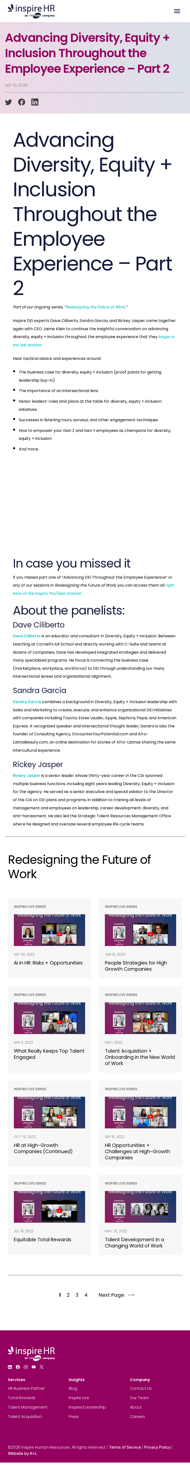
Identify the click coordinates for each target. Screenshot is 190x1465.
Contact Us (141, 1391)
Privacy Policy (157, 1449)
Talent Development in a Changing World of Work (135, 1245)
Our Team (139, 1400)
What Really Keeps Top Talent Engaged (42, 1055)
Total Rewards (21, 1400)
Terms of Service (125, 1449)
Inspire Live (79, 1400)
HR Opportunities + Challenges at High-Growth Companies (139, 1153)
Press (74, 1419)
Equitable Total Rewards (44, 1241)
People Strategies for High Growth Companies (137, 966)
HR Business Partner (26, 1391)
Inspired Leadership (87, 1410)
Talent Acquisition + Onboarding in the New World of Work (134, 1058)
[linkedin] (34, 102)
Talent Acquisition (25, 1419)
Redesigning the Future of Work (95, 306)
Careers (137, 1419)
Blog (73, 1391)
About (136, 1410)
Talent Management (28, 1410)
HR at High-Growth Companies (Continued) (44, 1150)
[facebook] (21, 102)
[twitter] (8, 102)
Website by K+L (22, 1455)
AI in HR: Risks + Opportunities (32, 966)
